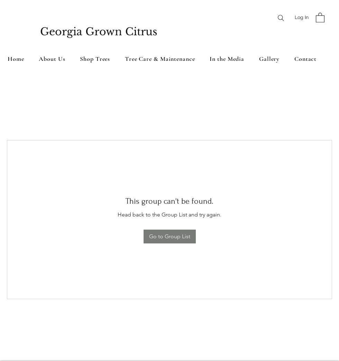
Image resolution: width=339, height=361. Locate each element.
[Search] (281, 18)
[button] (320, 17)
